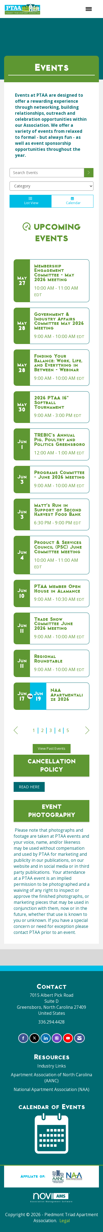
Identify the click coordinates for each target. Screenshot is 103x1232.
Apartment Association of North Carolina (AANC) (51, 1078)
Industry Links (51, 1066)
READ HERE (29, 786)
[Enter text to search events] (47, 172)
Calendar (72, 201)
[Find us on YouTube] (68, 1038)
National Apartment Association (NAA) (51, 1089)
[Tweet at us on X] (34, 1038)
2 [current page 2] (42, 730)
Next (87, 731)
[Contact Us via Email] (79, 1038)
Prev (16, 731)
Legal (64, 1221)
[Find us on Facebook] (23, 1038)
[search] (88, 172)
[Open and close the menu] (69, 9)
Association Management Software (51, 1197)
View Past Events (51, 748)
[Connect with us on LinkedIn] (46, 1038)
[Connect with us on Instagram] (57, 1038)
